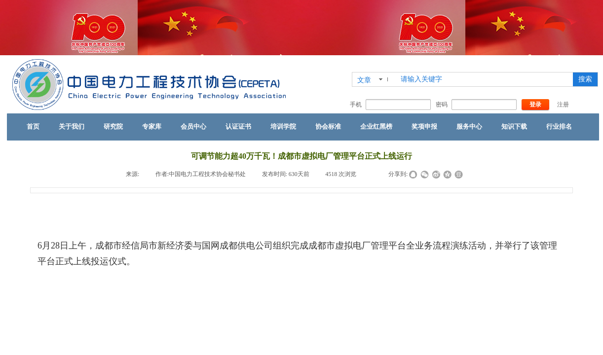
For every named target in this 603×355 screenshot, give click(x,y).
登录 (535, 104)
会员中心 (193, 126)
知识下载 (514, 126)
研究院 (113, 126)
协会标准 (328, 126)
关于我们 (71, 126)
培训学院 (283, 126)
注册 (563, 104)
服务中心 (469, 126)
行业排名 (559, 126)
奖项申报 (424, 126)
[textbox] (485, 79)
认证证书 (238, 126)
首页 (33, 126)
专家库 (151, 126)
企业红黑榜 (376, 126)
